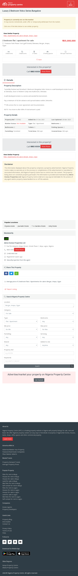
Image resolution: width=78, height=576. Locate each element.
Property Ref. (9, 349)
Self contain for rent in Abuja (11, 485)
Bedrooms (44, 318)
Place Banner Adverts (9, 454)
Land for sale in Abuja (9, 481)
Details (8, 80)
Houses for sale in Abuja (10, 479)
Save (39, 60)
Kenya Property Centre (9, 565)
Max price (44, 326)
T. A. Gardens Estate (37, 226)
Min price (7, 326)
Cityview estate (9, 226)
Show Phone (46, 71)
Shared (6, 341)
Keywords (7, 357)
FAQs (4, 533)
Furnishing (7, 333)
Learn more (7, 439)
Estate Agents (7, 507)
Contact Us (6, 524)
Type (6, 318)
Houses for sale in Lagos (10, 492)
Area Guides (6, 521)
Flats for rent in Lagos (9, 488)
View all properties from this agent (18, 260)
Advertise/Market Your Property (12, 449)
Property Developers (9, 509)
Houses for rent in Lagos (10, 490)
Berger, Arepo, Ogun (39, 305)
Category (7, 310)
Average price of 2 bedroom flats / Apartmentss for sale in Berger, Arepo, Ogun (33, 281)
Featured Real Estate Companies (13, 451)
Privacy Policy (6, 528)
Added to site (45, 341)
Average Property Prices (10, 464)
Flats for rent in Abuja (9, 474)
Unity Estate (51, 226)
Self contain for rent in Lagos (12, 499)
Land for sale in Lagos (9, 494)
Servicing (44, 333)
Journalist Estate (22, 226)
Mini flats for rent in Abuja (11, 483)
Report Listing (10, 289)
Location (7, 302)
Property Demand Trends (10, 462)
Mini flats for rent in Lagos (11, 497)
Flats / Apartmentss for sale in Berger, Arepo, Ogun (20, 36)
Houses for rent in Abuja (10, 476)
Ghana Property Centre (10, 567)
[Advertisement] (39, 198)
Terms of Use (6, 530)
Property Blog (7, 519)
